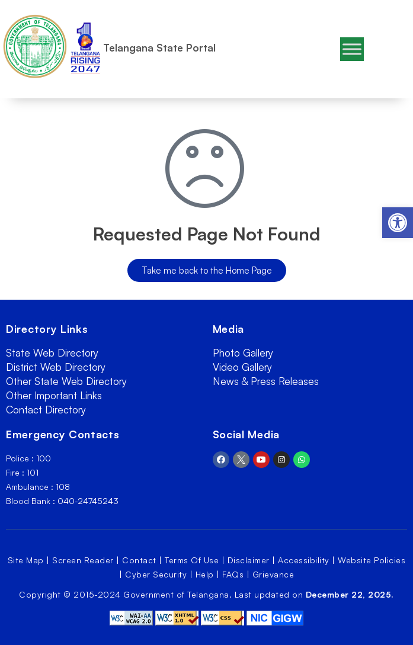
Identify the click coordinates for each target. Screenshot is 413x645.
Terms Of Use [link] (192, 560)
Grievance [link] (273, 574)
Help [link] (205, 574)
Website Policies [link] (371, 560)
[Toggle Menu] (351, 48)
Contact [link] (139, 560)
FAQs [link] (233, 574)
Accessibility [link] (303, 560)
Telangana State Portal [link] (159, 47)
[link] (397, 222)
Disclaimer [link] (249, 560)
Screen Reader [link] (83, 560)
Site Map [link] (26, 560)
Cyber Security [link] (156, 574)
